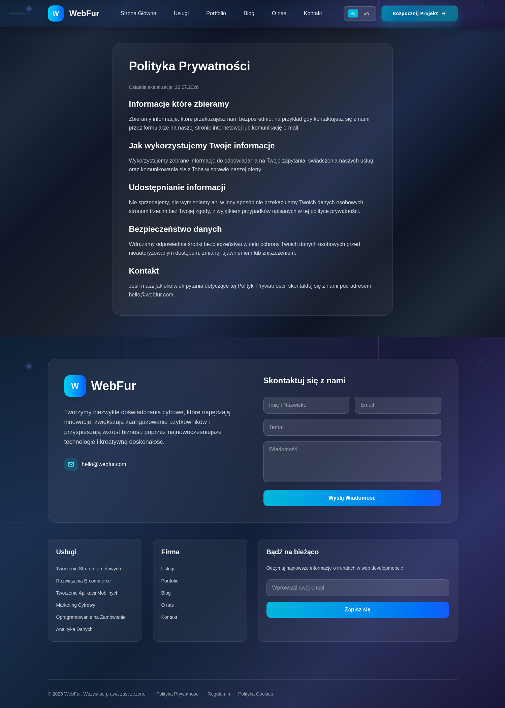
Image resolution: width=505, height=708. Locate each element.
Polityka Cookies (255, 694)
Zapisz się (357, 609)
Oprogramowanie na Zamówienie (91, 617)
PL (353, 13)
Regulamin (219, 694)
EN (366, 13)
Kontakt (169, 617)
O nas (167, 605)
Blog (166, 593)
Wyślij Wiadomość (352, 498)
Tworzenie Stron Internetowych (88, 568)
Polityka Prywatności (177, 694)
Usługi (168, 568)
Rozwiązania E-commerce (83, 580)
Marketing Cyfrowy (75, 605)
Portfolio (170, 580)
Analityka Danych (74, 629)
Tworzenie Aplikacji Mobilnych (87, 593)
